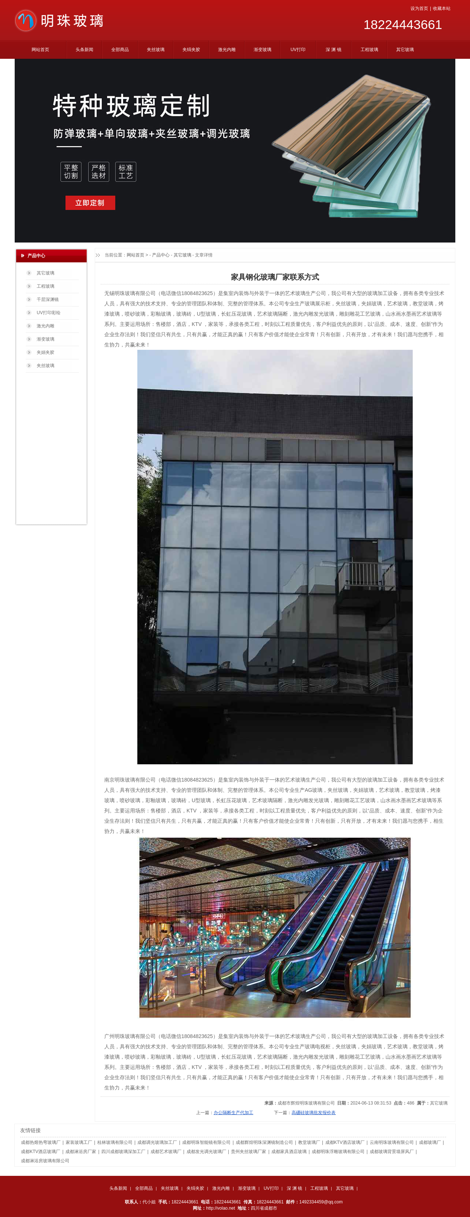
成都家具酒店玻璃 (289, 1151)
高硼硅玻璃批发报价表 (314, 1112)
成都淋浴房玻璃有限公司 (45, 1160)
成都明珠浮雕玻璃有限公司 (338, 1151)
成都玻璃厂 (430, 1142)
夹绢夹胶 (195, 1188)
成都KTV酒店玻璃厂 (345, 1142)
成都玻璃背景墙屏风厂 (392, 1151)
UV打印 (271, 1188)
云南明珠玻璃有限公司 (392, 1142)
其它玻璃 (182, 255)
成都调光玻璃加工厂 (157, 1142)
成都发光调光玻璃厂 (206, 1151)
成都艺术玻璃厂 (166, 1151)
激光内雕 (221, 1188)
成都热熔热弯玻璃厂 (41, 1142)
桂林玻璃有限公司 (115, 1142)
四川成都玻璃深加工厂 (123, 1151)
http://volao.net (220, 1208)
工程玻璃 (319, 1188)
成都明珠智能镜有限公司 (206, 1142)
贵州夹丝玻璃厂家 (248, 1151)
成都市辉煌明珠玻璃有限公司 (306, 1103)
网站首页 (135, 255)
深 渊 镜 (295, 1188)
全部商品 (144, 1188)
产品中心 (161, 255)
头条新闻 (118, 1188)
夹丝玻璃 (169, 1188)
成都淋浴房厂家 (80, 1151)
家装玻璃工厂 (79, 1142)
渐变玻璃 (247, 1188)
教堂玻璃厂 (309, 1142)
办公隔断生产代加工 (233, 1112)
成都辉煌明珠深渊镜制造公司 (264, 1142)
